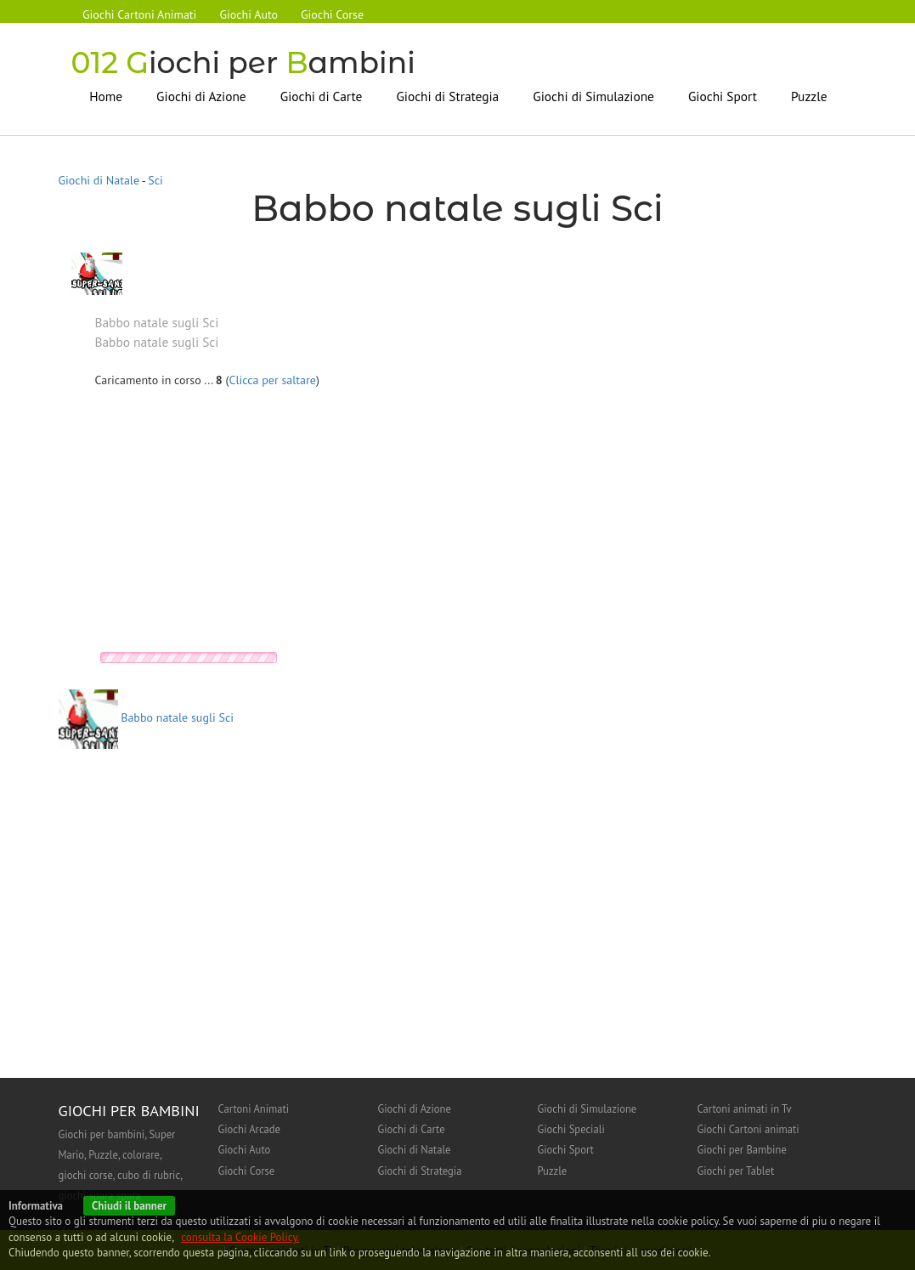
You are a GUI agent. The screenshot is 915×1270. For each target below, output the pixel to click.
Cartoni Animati (254, 1107)
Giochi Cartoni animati (748, 1129)
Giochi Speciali (571, 1129)
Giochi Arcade (249, 1129)
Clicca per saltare (272, 379)
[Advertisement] (238, 524)
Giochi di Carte (321, 95)
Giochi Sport (722, 95)
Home (105, 95)
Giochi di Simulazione (593, 95)
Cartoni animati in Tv (745, 1107)
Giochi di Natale (99, 180)
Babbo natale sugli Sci (146, 717)
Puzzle (809, 95)
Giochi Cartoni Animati (140, 14)
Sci (155, 180)
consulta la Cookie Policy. (240, 1237)
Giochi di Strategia (447, 95)
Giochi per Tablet (736, 1169)
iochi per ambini (246, 62)
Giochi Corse (334, 14)
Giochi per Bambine (742, 1149)
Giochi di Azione (201, 95)
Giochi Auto (250, 14)
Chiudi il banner (129, 1206)
